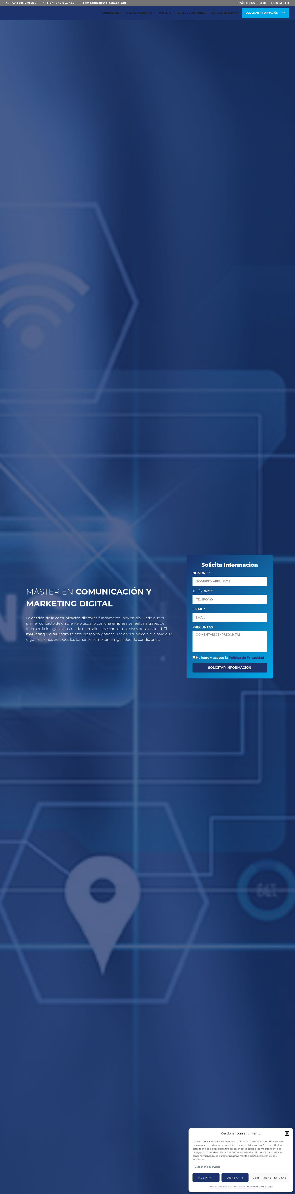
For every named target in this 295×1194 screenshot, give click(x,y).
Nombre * (201, 573)
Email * (198, 609)
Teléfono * (202, 591)
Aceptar (206, 1177)
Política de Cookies (220, 1186)
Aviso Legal (266, 1186)
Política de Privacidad (245, 1186)
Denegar (235, 1177)
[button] (287, 1133)
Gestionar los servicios (207, 1166)
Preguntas (202, 627)
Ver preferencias (270, 1177)
